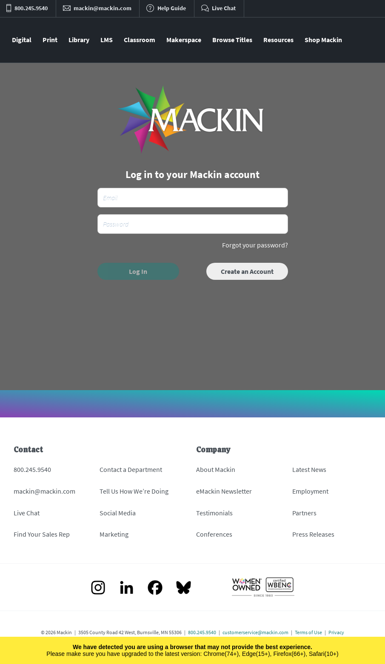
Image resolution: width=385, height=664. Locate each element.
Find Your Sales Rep (42, 534)
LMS (106, 39)
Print (50, 39)
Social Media (118, 513)
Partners (304, 513)
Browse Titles (232, 39)
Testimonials (214, 513)
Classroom (139, 39)
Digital (21, 39)
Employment (310, 491)
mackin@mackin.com (44, 491)
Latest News (309, 469)
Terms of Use (308, 632)
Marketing (114, 534)
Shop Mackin (323, 39)
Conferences (214, 534)
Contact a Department (131, 469)
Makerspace (183, 39)
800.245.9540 (32, 469)
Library (78, 39)
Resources (278, 39)
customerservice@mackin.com (255, 632)
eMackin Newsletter (224, 491)
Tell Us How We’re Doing (134, 491)
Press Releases (313, 534)
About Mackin (215, 469)
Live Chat (27, 513)
